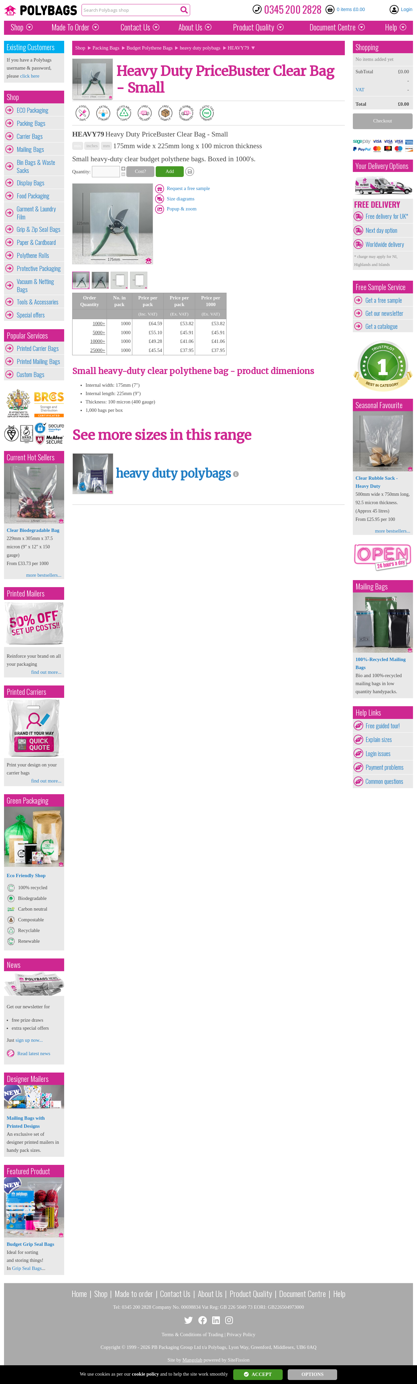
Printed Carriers (26, 691)
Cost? (140, 171)
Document (332, 27)
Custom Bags (30, 374)
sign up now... (29, 1040)
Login (406, 9)
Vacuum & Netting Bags (35, 285)
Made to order (134, 1293)
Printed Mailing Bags (38, 361)
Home (79, 1293)
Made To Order (70, 27)
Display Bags (30, 183)
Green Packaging (27, 800)
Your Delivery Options (382, 166)
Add (169, 171)
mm (106, 145)
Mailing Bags (30, 149)
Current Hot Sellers (30, 457)
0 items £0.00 (351, 9)
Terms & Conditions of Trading (193, 1334)
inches (92, 145)
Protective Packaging (39, 268)
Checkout (382, 120)
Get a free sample (384, 300)
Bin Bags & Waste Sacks (36, 166)
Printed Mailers (25, 593)
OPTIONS (312, 1374)
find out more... (46, 672)
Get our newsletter (384, 313)
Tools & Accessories (37, 302)
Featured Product (28, 1171)
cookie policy (145, 1374)
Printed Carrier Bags (38, 348)
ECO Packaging (32, 110)
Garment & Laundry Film (36, 213)
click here (29, 76)
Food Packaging (33, 196)
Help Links (368, 712)
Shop (17, 27)
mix (77, 145)
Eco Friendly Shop (26, 875)
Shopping (367, 47)
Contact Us (135, 27)
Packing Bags (31, 123)
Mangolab (192, 1360)
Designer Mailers (27, 1079)
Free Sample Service (381, 287)
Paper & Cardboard (36, 242)
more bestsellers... (43, 575)
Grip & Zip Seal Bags (38, 229)
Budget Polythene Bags (150, 48)
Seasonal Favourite (379, 405)
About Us (190, 27)
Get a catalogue (382, 326)
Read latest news (33, 1053)
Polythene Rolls (33, 255)
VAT (360, 89)
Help (391, 27)
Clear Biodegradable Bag (33, 530)
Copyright (110, 1347)
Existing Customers (30, 47)
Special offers (31, 315)
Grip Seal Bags (27, 1268)
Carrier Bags (30, 136)
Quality (253, 27)
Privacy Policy (241, 1334)
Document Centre (302, 1293)
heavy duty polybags (200, 48)
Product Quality (251, 1293)
